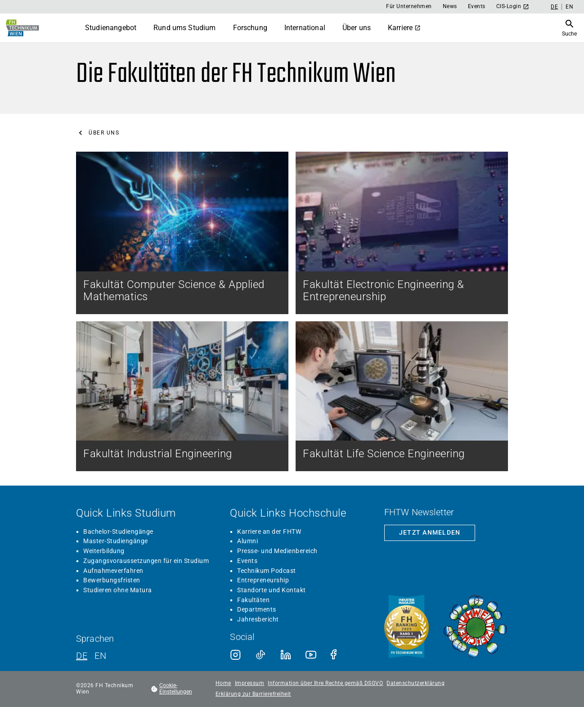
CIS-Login (513, 6)
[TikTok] (260, 654)
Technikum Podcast (266, 570)
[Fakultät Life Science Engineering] (402, 396)
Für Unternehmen (409, 6)
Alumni (247, 541)
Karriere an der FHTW (269, 531)
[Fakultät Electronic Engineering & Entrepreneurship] (402, 233)
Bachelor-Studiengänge (118, 531)
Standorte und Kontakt (271, 590)
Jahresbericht (258, 619)
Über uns (356, 27)
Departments (256, 609)
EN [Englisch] (569, 7)
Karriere (404, 27)
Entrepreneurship (263, 580)
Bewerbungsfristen (111, 580)
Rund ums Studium (184, 27)
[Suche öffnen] (569, 27)
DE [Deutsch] (554, 7)
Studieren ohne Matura (117, 590)
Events (476, 6)
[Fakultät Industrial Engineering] (182, 396)
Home (223, 683)
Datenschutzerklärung (415, 683)
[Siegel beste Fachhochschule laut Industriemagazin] (406, 627)
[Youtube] (310, 654)
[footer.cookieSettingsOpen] (179, 689)
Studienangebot (110, 27)
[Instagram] (235, 654)
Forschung (250, 27)
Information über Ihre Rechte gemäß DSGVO (325, 683)
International (304, 27)
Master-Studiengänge (115, 541)
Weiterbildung (104, 550)
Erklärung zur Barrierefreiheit (253, 694)
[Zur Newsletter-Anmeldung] (430, 533)
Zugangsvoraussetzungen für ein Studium (146, 560)
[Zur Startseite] (22, 28)
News (450, 6)
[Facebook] (336, 654)
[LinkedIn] (285, 654)
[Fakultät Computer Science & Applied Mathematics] (182, 233)
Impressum (250, 683)
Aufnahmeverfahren (113, 570)
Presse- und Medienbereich (277, 550)
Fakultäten (253, 599)
